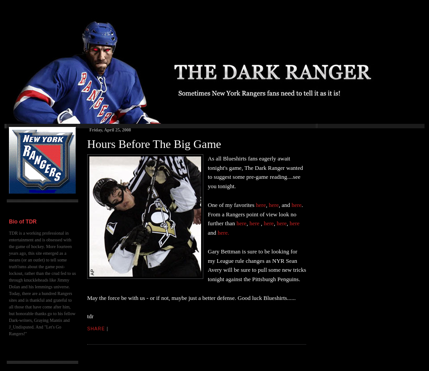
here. (223, 232)
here (261, 205)
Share (96, 328)
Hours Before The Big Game (154, 144)
